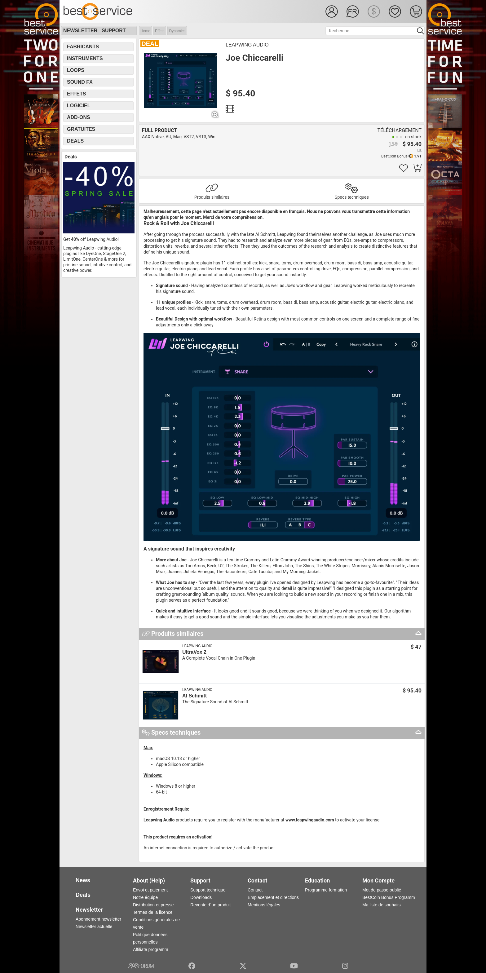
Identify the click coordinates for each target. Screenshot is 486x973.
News (83, 880)
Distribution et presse (153, 904)
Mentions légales (264, 904)
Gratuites (81, 129)
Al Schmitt (194, 695)
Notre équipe (145, 897)
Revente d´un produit (210, 904)
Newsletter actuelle (94, 926)
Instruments (85, 58)
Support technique (208, 889)
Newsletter (80, 30)
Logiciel (79, 105)
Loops (75, 70)
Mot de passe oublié (381, 889)
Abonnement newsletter (98, 919)
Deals (75, 141)
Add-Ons (78, 117)
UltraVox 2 (194, 652)
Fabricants (83, 46)
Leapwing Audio (247, 44)
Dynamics (177, 31)
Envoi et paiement (150, 889)
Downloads (201, 897)
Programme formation (326, 889)
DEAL (149, 43)
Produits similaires (212, 197)
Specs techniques (351, 197)
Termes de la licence (153, 912)
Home (145, 31)
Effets (159, 31)
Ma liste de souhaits (381, 904)
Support (114, 30)
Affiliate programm (150, 949)
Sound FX (80, 82)
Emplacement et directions (273, 897)
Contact (255, 889)
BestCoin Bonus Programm (388, 897)
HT (420, 150)
